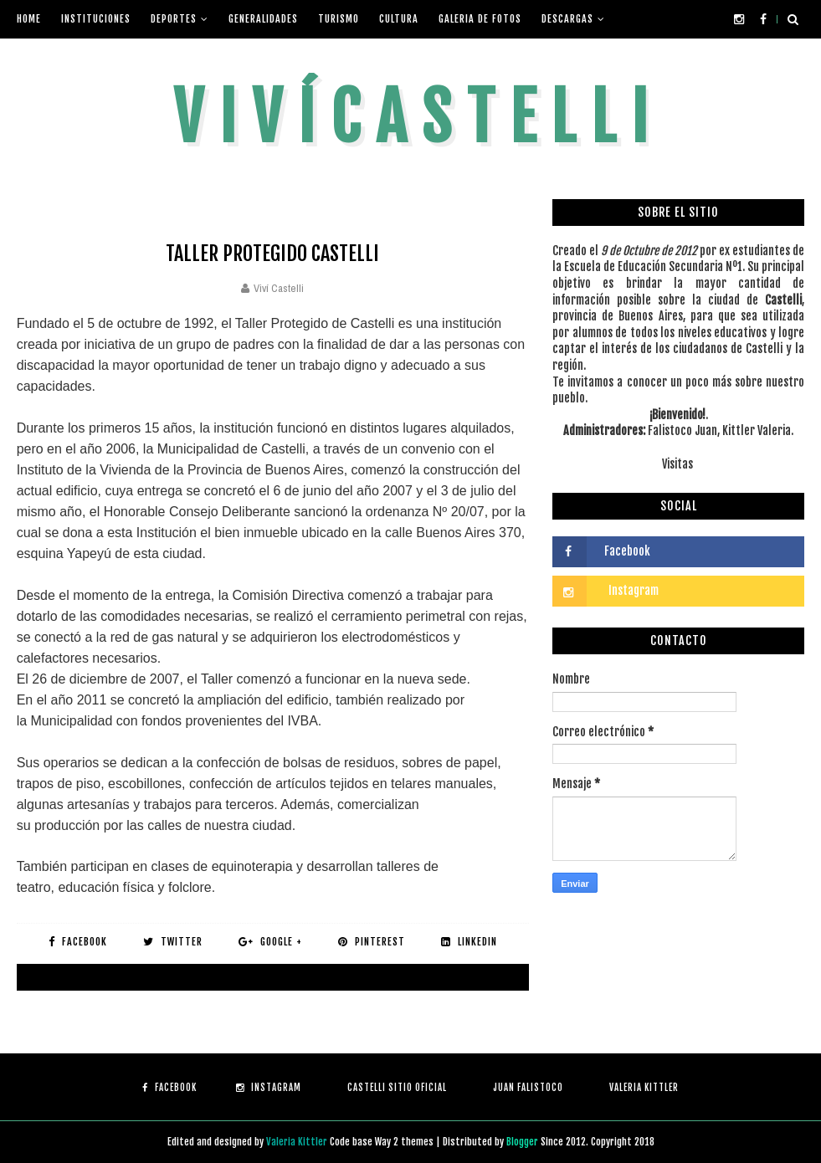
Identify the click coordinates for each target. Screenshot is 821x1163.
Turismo (338, 19)
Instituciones (96, 19)
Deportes (174, 19)
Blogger (523, 1141)
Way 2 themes (404, 1141)
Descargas (567, 19)
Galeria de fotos (480, 19)
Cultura (398, 19)
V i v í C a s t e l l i (411, 117)
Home (29, 19)
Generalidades (263, 19)
